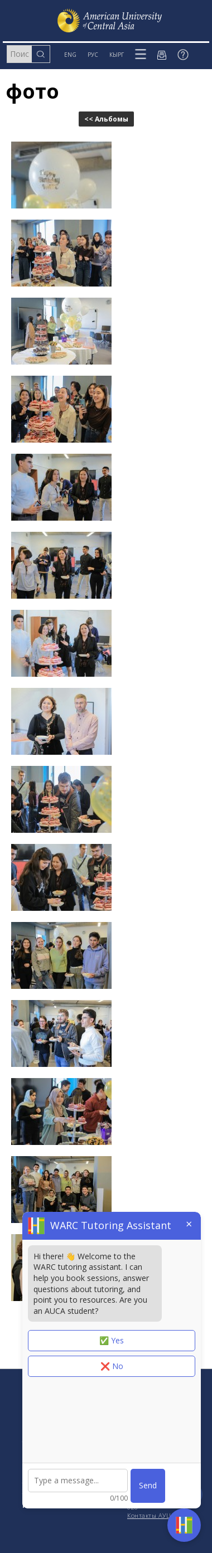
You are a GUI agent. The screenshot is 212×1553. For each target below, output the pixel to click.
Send (148, 1485)
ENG (70, 55)
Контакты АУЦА (151, 1515)
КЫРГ (116, 55)
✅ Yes (111, 1340)
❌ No (111, 1366)
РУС (93, 55)
